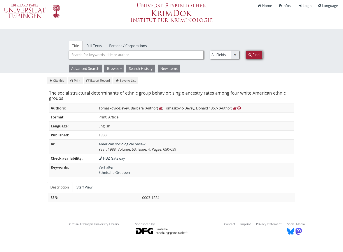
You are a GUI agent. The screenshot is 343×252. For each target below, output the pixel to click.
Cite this (56, 80)
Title (75, 45)
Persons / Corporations (128, 45)
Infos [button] (286, 5)
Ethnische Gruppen (114, 172)
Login (305, 5)
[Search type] (224, 55)
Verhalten (106, 167)
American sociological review (122, 144)
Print (75, 80)
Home (265, 5)
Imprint (245, 224)
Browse (114, 68)
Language (329, 5)
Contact (229, 224)
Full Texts (94, 45)
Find (254, 54)
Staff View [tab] (84, 187)
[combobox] (136, 55)
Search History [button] (140, 68)
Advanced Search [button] (85, 68)
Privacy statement (269, 224)
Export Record (98, 80)
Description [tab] (59, 187)
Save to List (126, 80)
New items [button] (169, 68)
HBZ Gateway (112, 158)
